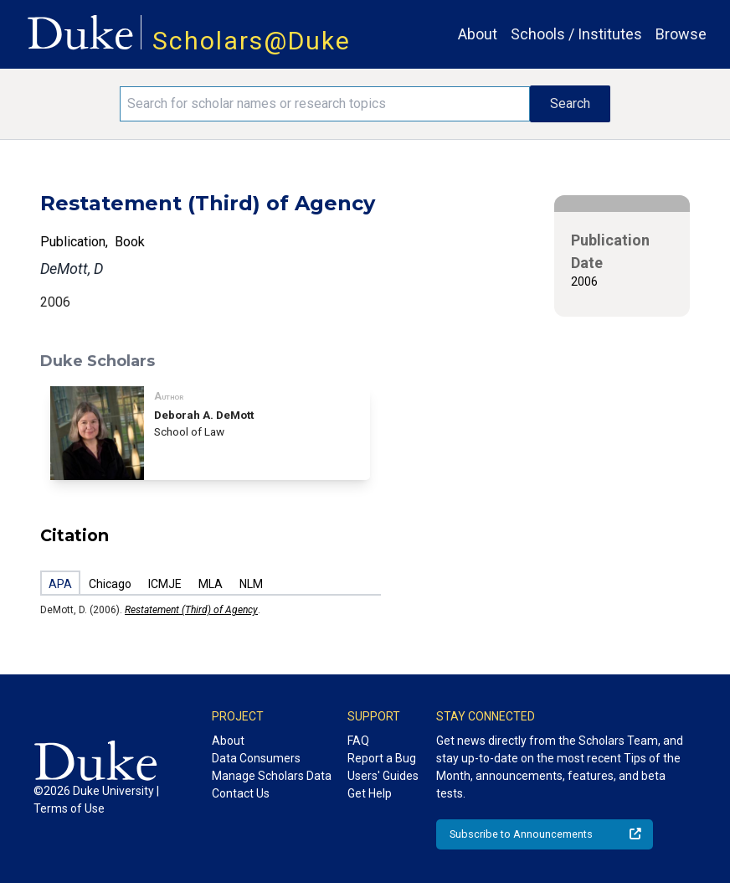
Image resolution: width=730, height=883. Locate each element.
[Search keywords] (325, 103)
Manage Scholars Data (272, 775)
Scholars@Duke (251, 40)
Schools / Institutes (576, 34)
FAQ (358, 740)
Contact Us (241, 793)
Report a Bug (381, 758)
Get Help (369, 793)
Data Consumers (256, 758)
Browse (681, 34)
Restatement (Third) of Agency (191, 610)
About (477, 34)
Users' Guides (383, 775)
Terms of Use (69, 808)
